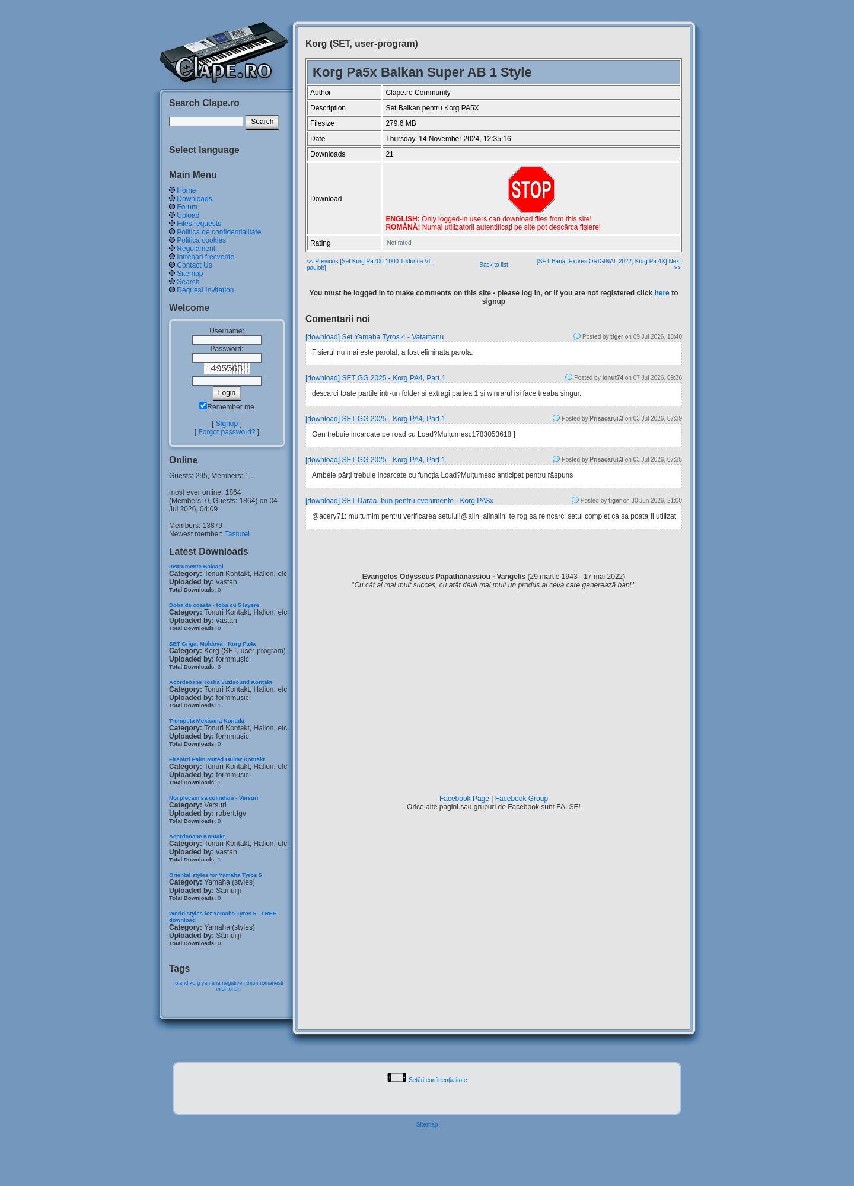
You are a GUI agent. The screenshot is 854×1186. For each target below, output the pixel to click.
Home (186, 190)
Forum (187, 207)
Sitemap (190, 273)
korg (195, 983)
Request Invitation (205, 290)
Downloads (194, 199)
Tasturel (237, 534)
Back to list (493, 265)
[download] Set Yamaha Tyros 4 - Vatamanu (374, 337)
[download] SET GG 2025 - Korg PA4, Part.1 (375, 378)
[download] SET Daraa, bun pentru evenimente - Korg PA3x (399, 501)
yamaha (211, 983)
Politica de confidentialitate (219, 232)
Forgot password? (226, 432)
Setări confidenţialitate (438, 1080)
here (661, 293)
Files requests (199, 224)
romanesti (271, 983)
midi (221, 989)
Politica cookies (201, 240)
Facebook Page (464, 798)
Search (188, 282)
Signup (227, 423)
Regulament (196, 248)
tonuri (234, 989)
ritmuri (251, 983)
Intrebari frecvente (205, 257)
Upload (188, 215)
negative (232, 983)
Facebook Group (521, 798)
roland (180, 983)
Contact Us (194, 265)
